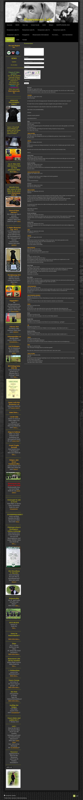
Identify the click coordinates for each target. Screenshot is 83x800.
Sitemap (14, 795)
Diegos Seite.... (15, 311)
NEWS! (14, 353)
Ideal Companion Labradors (34, 296)
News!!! (15, 469)
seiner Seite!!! (16, 491)
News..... (15, 427)
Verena (29, 338)
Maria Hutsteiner (31, 249)
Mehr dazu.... (14, 676)
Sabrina (29, 142)
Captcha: (30, 70)
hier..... (15, 172)
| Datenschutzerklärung (22, 798)
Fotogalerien (15, 712)
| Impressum (13, 798)
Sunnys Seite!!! (15, 408)
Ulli (28, 326)
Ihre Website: (27, 67)
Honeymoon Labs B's (15, 194)
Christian (30, 96)
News (19, 221)
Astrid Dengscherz (32, 287)
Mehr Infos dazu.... (14, 639)
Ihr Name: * (26, 59)
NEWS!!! (14, 245)
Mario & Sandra (31, 191)
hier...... (14, 543)
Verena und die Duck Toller (34, 173)
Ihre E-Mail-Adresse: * (33, 63)
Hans (29, 231)
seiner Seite (15, 441)
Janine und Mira (31, 134)
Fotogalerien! (14, 509)
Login (77, 795)
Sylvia (29, 305)
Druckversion (7, 795)
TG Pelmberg (15, 747)
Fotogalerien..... (14, 342)
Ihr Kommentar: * (27, 47)
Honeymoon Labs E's (14, 91)
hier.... (14, 628)
